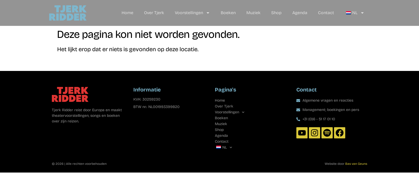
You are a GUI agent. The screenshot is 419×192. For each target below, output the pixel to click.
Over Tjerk (154, 12)
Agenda (299, 12)
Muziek (253, 12)
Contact (326, 12)
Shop (276, 12)
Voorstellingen (192, 13)
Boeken (228, 12)
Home (127, 12)
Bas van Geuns (356, 164)
